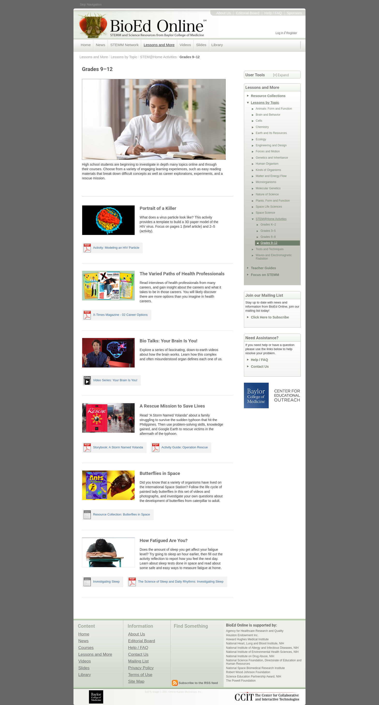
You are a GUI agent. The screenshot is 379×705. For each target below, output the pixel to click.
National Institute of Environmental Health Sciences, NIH (262, 652)
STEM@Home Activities (158, 57)
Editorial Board (247, 13)
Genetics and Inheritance (272, 157)
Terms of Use (140, 674)
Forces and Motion (268, 151)
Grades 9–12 (190, 57)
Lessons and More (159, 45)
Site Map (136, 681)
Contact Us (260, 366)
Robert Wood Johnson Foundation (248, 672)
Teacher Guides (263, 268)
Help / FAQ (273, 13)
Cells (259, 120)
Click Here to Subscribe (270, 317)
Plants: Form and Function (273, 200)
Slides (201, 45)
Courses (86, 647)
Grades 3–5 (268, 231)
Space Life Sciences (269, 206)
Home (86, 45)
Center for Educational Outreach (287, 395)
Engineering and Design (271, 145)
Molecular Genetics (268, 188)
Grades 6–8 (268, 237)
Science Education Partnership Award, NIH (253, 676)
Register (291, 33)
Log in (280, 33)
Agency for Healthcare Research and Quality (254, 631)
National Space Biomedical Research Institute (255, 668)
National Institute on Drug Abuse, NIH (250, 656)
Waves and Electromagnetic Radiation (274, 257)
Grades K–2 (268, 224)
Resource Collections (268, 96)
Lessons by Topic (124, 57)
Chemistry (262, 127)
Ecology (261, 139)
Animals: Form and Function (274, 108)
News (100, 45)
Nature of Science (267, 194)
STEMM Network (124, 45)
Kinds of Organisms (268, 170)
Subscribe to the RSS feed (198, 683)
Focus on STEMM (265, 275)
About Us (223, 13)
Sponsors (294, 13)
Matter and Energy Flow (271, 176)
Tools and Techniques (270, 249)
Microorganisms (266, 182)
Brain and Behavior (268, 114)
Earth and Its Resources (271, 133)
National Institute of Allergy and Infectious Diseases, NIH (262, 647)
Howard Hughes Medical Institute (247, 639)
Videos (185, 45)
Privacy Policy (141, 668)
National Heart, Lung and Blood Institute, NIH (255, 643)
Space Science (265, 212)
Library (217, 45)
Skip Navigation (91, 4)
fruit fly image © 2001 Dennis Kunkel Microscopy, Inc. (173, 692)
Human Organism (267, 163)
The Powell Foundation (241, 680)
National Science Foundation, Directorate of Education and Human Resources (263, 662)
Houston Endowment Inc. (242, 635)
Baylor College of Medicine (257, 395)
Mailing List (138, 661)
